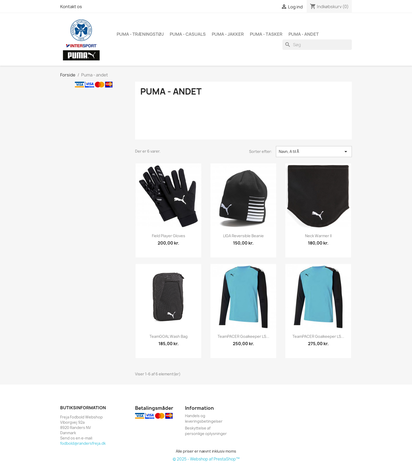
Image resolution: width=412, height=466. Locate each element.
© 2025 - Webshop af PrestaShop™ (206, 459)
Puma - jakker (228, 34)
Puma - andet (304, 34)
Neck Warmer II (318, 235)
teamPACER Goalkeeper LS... (243, 336)
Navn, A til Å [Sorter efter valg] (314, 151)
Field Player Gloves (168, 235)
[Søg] (317, 44)
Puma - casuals (188, 34)
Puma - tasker (266, 34)
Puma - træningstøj (140, 34)
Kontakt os (71, 6)
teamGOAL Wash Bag (169, 336)
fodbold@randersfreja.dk (83, 443)
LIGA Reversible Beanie (243, 235)
